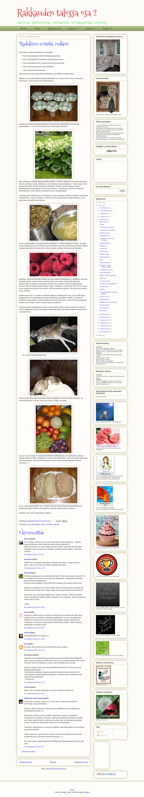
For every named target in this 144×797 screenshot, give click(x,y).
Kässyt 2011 (90, 28)
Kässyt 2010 (73, 28)
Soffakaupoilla (105, 243)
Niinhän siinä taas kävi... (108, 275)
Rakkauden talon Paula (33, 698)
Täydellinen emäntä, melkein (107, 239)
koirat (43, 524)
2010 (100, 335)
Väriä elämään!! (105, 273)
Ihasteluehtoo (105, 236)
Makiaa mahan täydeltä (108, 302)
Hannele (27, 559)
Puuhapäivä (104, 251)
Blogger (86, 792)
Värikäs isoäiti (105, 233)
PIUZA (26, 573)
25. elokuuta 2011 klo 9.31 (34, 555)
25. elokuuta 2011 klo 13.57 (34, 628)
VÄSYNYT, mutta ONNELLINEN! (105, 266)
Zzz (25, 644)
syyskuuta (104, 216)
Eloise (26, 539)
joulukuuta (104, 208)
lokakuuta (104, 213)
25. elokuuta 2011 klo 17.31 (34, 682)
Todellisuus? (104, 286)
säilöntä (56, 524)
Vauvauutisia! (105, 257)
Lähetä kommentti (28, 752)
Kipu (101, 260)
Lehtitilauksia (104, 299)
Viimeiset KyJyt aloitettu (108, 284)
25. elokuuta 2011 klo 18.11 (34, 693)
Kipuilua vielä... (105, 254)
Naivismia (103, 246)
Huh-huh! (103, 278)
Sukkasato (103, 248)
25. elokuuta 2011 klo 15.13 (34, 650)
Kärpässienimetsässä (107, 230)
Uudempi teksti (25, 762)
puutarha (49, 524)
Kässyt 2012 (108, 28)
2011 (99, 205)
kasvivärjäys (35, 524)
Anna (26, 633)
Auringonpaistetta (106, 270)
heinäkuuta (104, 314)
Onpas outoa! (105, 296)
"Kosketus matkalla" (107, 227)
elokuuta (103, 219)
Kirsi (26, 612)
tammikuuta (104, 332)
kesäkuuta (104, 317)
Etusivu (24, 28)
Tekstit (100, 732)
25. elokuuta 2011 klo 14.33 (34, 639)
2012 (100, 202)
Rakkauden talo (54, 28)
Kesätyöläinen (105, 305)
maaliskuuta (104, 326)
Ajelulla (102, 289)
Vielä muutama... (106, 262)
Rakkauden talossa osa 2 (57, 12)
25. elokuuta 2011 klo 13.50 (34, 607)
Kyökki (102, 225)
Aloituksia (103, 310)
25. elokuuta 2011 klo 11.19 (34, 568)
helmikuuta (104, 329)
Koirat (37, 28)
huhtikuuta (104, 323)
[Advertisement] (108, 755)
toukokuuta (104, 320)
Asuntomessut (105, 281)
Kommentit (102, 735)
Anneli (26, 687)
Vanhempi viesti (81, 762)
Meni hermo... (104, 222)
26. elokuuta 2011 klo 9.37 (34, 747)
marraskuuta (105, 211)
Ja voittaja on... (105, 308)
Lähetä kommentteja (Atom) (56, 769)
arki (28, 524)
